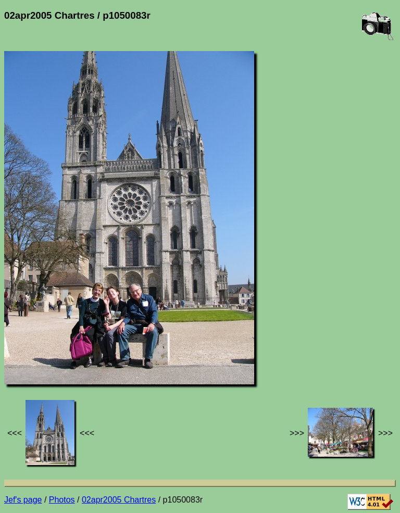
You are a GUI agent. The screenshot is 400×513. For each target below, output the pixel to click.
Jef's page (23, 499)
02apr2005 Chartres (119, 499)
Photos (62, 499)
